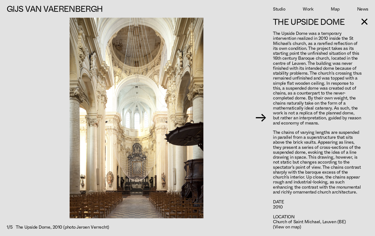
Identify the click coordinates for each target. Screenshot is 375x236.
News (362, 9)
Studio (279, 9)
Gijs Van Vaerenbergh (55, 9)
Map (335, 9)
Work (308, 9)
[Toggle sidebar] (365, 22)
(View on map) (287, 227)
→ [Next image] (260, 118)
